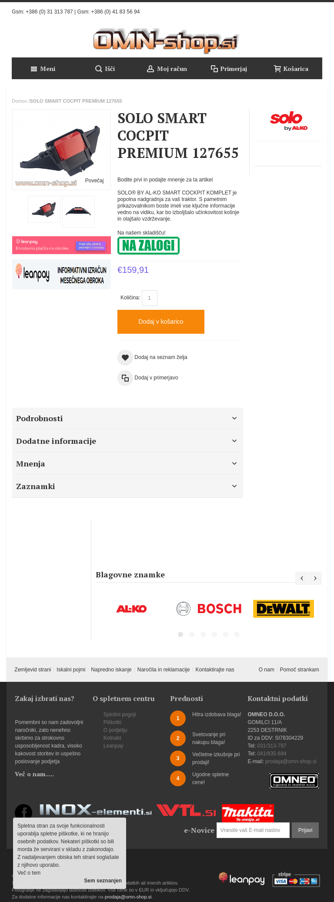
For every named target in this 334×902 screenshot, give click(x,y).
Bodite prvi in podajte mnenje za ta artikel (165, 180)
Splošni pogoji (120, 714)
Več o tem (28, 873)
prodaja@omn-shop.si (291, 761)
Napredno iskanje (111, 670)
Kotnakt (112, 738)
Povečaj (94, 181)
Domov (19, 101)
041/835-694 (271, 754)
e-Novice (199, 830)
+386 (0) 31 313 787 (49, 12)
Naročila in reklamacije (163, 670)
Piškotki (112, 722)
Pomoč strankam (299, 670)
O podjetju (115, 730)
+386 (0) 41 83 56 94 (115, 12)
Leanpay (114, 746)
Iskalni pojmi (71, 670)
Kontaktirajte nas (214, 670)
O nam (266, 670)
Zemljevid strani (32, 670)
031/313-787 (271, 746)
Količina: (130, 298)
